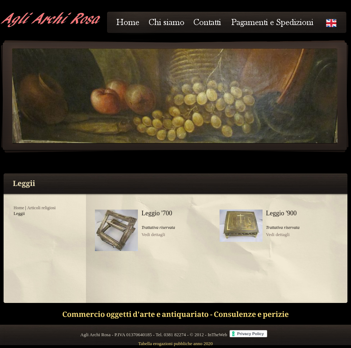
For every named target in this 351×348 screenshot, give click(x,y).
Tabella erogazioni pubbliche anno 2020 (175, 343)
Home (19, 207)
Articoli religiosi (41, 207)
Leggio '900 (281, 213)
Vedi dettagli (153, 234)
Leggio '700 (156, 213)
